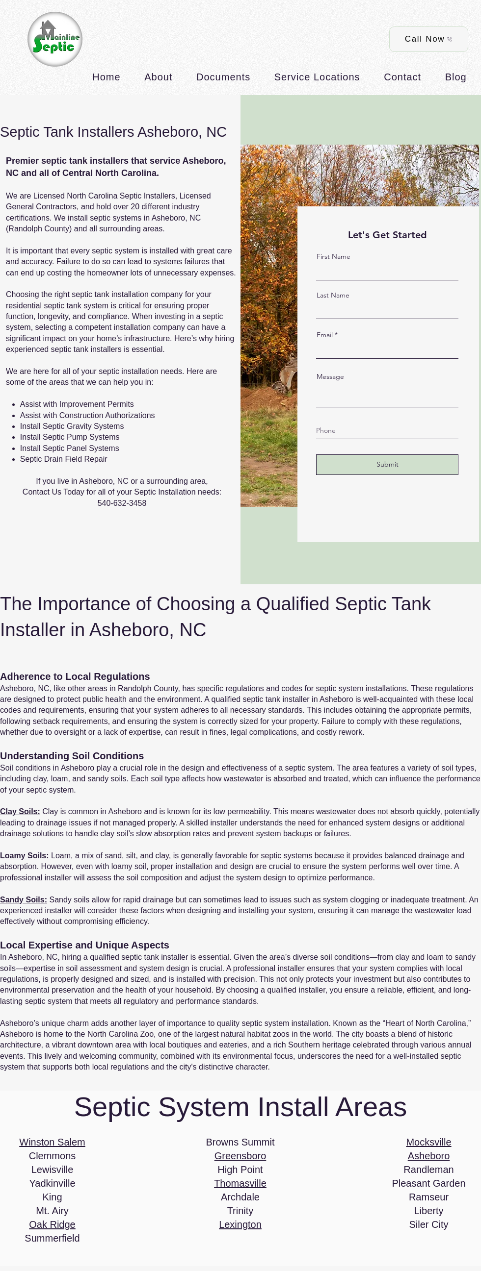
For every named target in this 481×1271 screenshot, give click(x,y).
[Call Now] (428, 39)
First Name (333, 256)
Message (330, 376)
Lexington (240, 1224)
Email (325, 334)
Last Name (333, 295)
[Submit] (387, 464)
